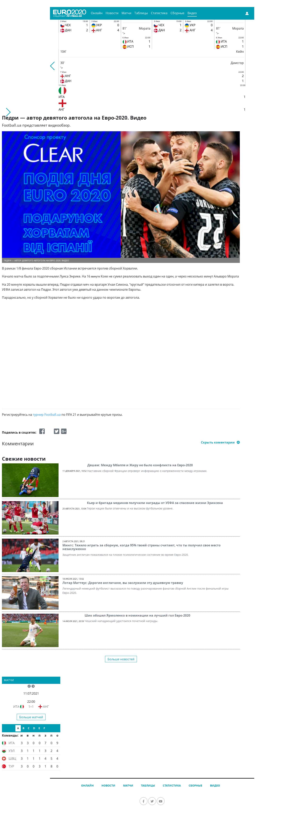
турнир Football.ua (47, 414)
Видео (192, 13)
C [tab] (29, 728)
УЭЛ (12, 751)
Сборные (177, 13)
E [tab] (39, 728)
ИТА (16, 706)
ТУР (11, 766)
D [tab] (34, 728)
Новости (112, 13)
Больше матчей (31, 717)
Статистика (159, 13)
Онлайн (97, 13)
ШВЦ (12, 758)
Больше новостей (121, 659)
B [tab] (23, 728)
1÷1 (31, 706)
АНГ (46, 706)
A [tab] (18, 728)
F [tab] (44, 728)
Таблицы (141, 13)
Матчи (126, 13)
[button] (52, 66)
